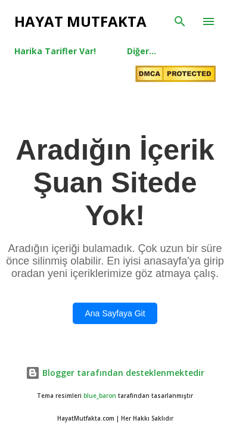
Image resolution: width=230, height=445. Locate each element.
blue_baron (99, 396)
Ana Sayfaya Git (115, 313)
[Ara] (180, 21)
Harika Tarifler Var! (55, 51)
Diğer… (141, 51)
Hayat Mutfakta (80, 21)
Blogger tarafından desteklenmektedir (115, 372)
